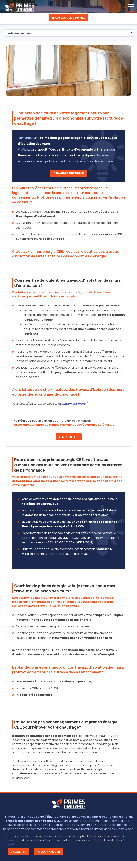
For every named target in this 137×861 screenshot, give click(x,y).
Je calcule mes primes (69, 18)
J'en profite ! (69, 437)
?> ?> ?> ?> (69, 33)
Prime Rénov (32, 681)
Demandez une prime (68, 173)
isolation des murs (72, 403)
